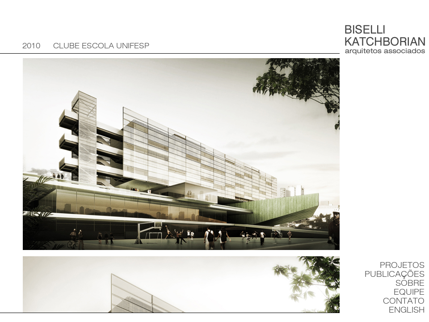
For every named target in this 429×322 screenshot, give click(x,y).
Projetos (402, 265)
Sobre (410, 283)
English (407, 310)
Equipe (409, 292)
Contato (404, 301)
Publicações (395, 274)
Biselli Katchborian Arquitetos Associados (385, 40)
